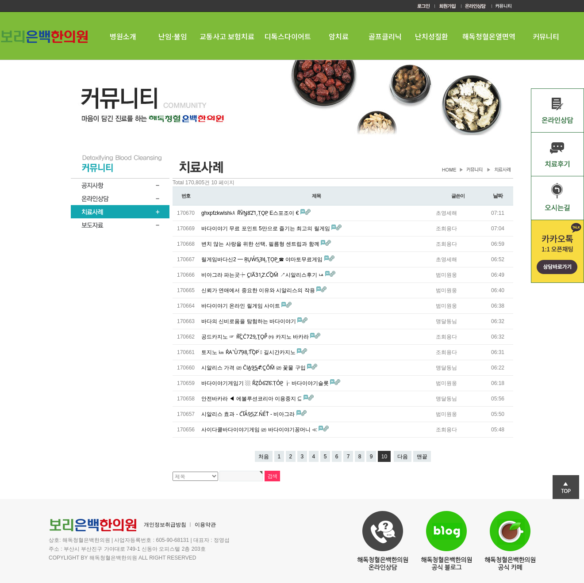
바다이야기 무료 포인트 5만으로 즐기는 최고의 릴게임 (266, 228)
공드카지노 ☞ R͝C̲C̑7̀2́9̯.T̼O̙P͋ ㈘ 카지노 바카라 (255, 337)
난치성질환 (431, 36)
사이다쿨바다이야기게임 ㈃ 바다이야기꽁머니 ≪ (260, 430)
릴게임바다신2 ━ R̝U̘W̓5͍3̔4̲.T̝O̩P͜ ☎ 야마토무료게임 (262, 259)
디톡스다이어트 (288, 36)
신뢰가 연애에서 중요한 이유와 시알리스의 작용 (258, 290)
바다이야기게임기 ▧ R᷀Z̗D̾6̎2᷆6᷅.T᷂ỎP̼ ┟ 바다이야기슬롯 (265, 383)
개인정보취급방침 (165, 525)
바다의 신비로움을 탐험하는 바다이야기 (249, 321)
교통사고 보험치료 (227, 36)
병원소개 (123, 36)
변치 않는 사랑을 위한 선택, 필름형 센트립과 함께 (261, 244)
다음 (402, 456)
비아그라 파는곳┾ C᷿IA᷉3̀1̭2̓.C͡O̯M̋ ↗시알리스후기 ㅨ (263, 275)
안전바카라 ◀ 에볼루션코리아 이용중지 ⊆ (252, 399)
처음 (263, 456)
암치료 (339, 36)
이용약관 (205, 525)
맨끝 (422, 456)
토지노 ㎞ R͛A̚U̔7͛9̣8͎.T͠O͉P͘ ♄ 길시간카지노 (249, 352)
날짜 (498, 196)
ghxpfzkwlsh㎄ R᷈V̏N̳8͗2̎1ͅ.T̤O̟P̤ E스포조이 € (250, 213)
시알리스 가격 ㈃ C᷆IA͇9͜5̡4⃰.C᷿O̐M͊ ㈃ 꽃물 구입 (254, 368)
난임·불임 (172, 36)
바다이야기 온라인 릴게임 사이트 (241, 306)
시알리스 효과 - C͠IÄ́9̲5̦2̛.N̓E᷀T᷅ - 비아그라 (248, 414)
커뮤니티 (546, 36)
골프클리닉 (385, 36)
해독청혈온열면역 (488, 36)
